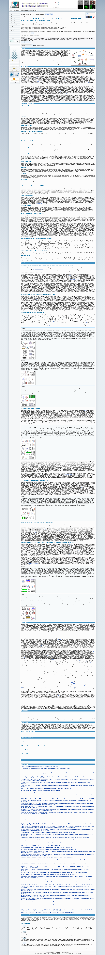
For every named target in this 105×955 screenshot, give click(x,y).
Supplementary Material (14, 55)
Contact (34, 10)
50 (90, 662)
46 (67, 653)
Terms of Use (78, 953)
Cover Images (13, 32)
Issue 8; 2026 (13, 14)
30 (70, 275)
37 (35, 636)
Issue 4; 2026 (13, 22)
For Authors (16, 10)
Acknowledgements (14, 56)
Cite (52, 14)
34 (84, 410)
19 (57, 88)
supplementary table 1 (39, 269)
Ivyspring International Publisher (55, 952)
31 (85, 322)
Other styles (28, 41)
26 (32, 97)
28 (64, 137)
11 (26, 79)
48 (47, 655)
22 (60, 639)
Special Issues (13, 38)
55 (72, 682)
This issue (47, 14)
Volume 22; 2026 (14, 24)
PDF (87, 13)
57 (21, 687)
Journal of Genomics (14, 70)
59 (69, 696)
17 (88, 82)
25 (66, 93)
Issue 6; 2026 (13, 18)
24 (64, 93)
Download (34, 45)
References (14, 57)
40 (36, 636)
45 (93, 651)
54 (74, 683)
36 (71, 544)
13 (41, 81)
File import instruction (40, 45)
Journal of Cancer (14, 68)
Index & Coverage (14, 34)
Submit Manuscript (24, 10)
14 (86, 82)
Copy (23, 41)
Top (14, 46)
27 (82, 123)
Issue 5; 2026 (13, 20)
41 (45, 638)
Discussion (14, 51)
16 (62, 84)
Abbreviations (14, 53)
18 (64, 84)
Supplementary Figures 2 (41, 203)
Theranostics (14, 60)
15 (45, 89)
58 (22, 687)
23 (61, 91)
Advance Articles (14, 28)
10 (25, 79)
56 (84, 685)
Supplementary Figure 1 (74, 279)
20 (60, 91)
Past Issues (12, 26)
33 (86, 322)
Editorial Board (13, 30)
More (32, 32)
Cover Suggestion (14, 36)
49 (49, 655)
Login (30, 10)
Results (14, 50)
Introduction (14, 47)
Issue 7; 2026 (13, 16)
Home (11, 10)
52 (71, 682)
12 (64, 80)
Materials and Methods (14, 49)
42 (41, 645)
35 (86, 410)
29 (59, 215)
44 (42, 645)
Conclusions (14, 52)
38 (22, 657)
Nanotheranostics (14, 66)
